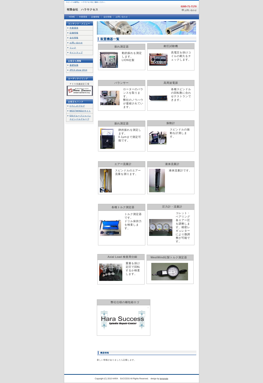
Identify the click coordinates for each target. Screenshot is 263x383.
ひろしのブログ (77, 106)
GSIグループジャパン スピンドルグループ (80, 117)
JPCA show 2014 (78, 70)
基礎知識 (74, 65)
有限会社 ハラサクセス (82, 9)
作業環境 (83, 17)
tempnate (164, 378)
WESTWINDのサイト (80, 111)
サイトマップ (76, 52)
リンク (73, 48)
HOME (72, 17)
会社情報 (107, 17)
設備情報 (95, 17)
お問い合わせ (190, 10)
